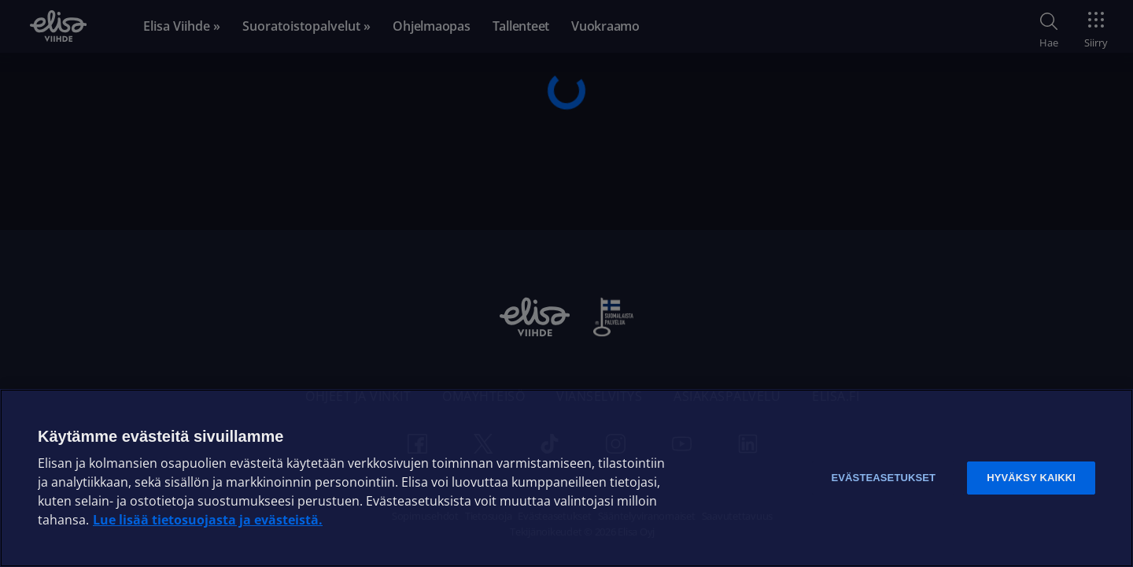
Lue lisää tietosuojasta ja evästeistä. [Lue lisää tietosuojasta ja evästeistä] (208, 519)
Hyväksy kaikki (1031, 478)
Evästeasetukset (883, 478)
